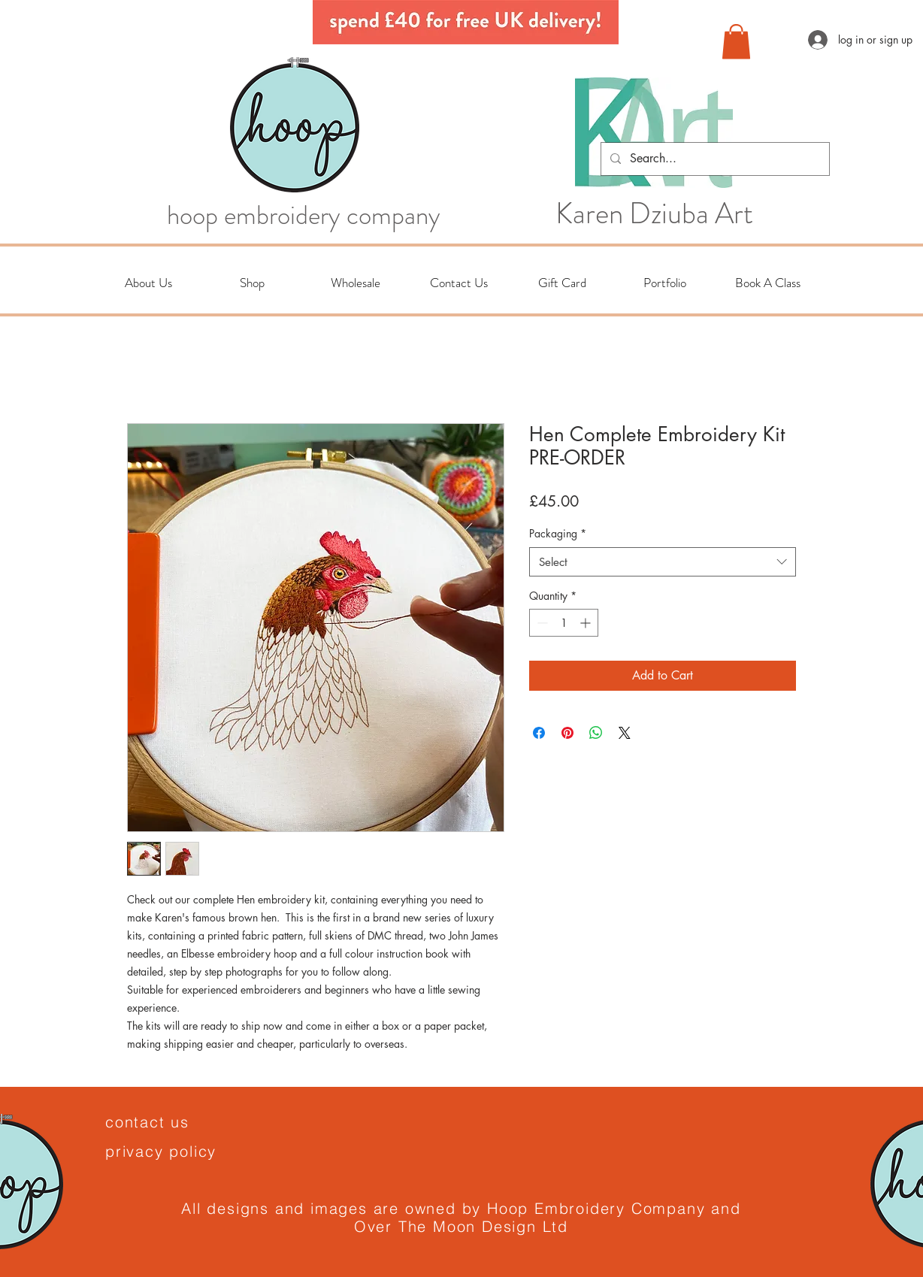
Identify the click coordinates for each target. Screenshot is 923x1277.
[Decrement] (540, 623)
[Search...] (713, 159)
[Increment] (586, 623)
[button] (736, 41)
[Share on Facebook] (539, 733)
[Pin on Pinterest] (567, 733)
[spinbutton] (563, 623)
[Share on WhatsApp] (596, 733)
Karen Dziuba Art (654, 213)
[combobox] (662, 561)
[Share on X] (625, 733)
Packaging (557, 533)
